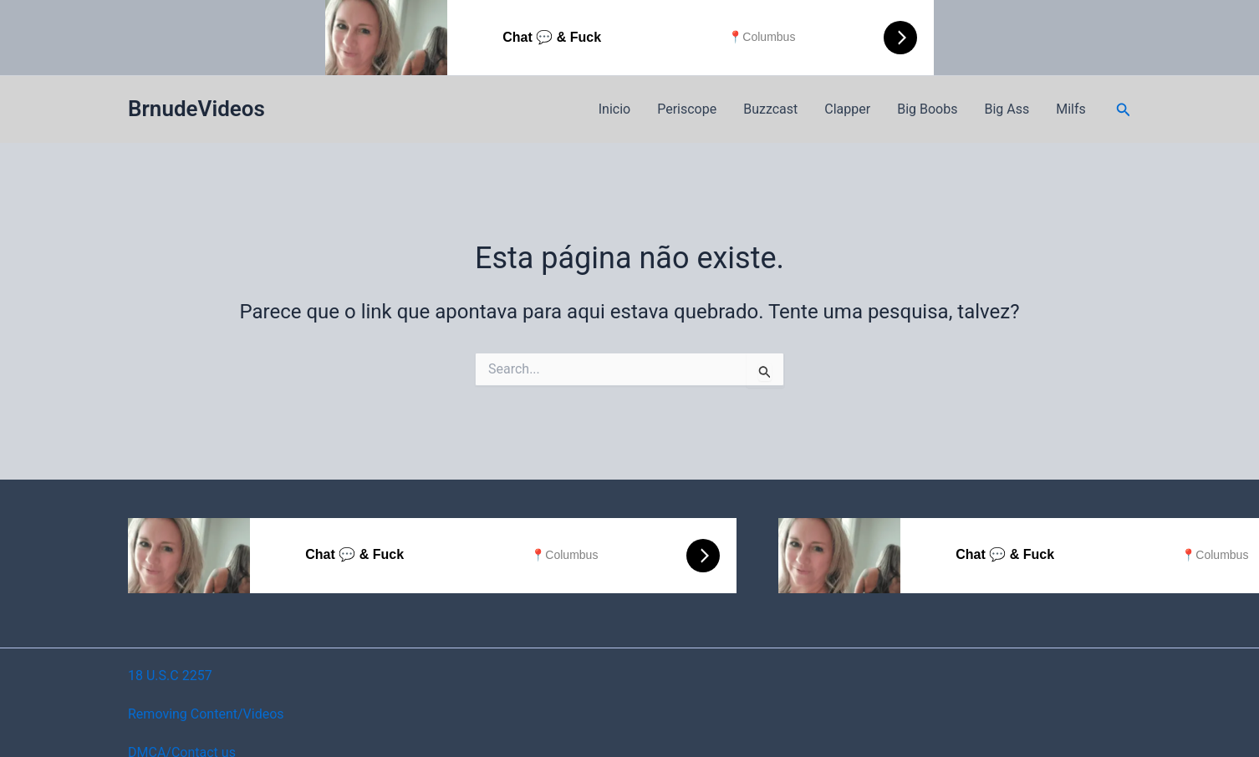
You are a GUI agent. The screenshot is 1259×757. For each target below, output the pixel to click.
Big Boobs (927, 109)
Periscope (686, 109)
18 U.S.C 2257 (170, 675)
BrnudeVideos (196, 108)
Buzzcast (770, 109)
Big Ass (1006, 109)
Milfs (1071, 109)
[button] (1123, 109)
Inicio (614, 109)
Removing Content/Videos (206, 714)
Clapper (847, 109)
